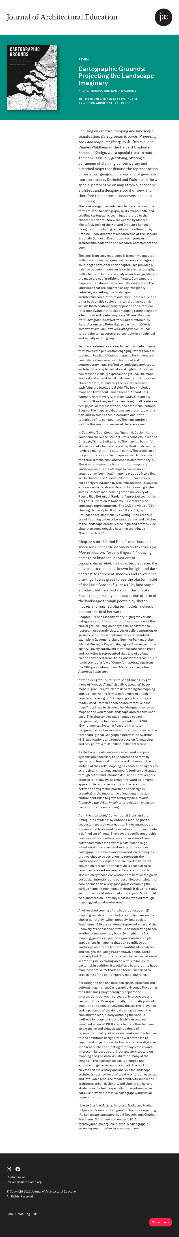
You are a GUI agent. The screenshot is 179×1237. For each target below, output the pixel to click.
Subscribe (159, 1222)
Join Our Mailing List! (22, 1213)
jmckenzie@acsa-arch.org (24, 1182)
